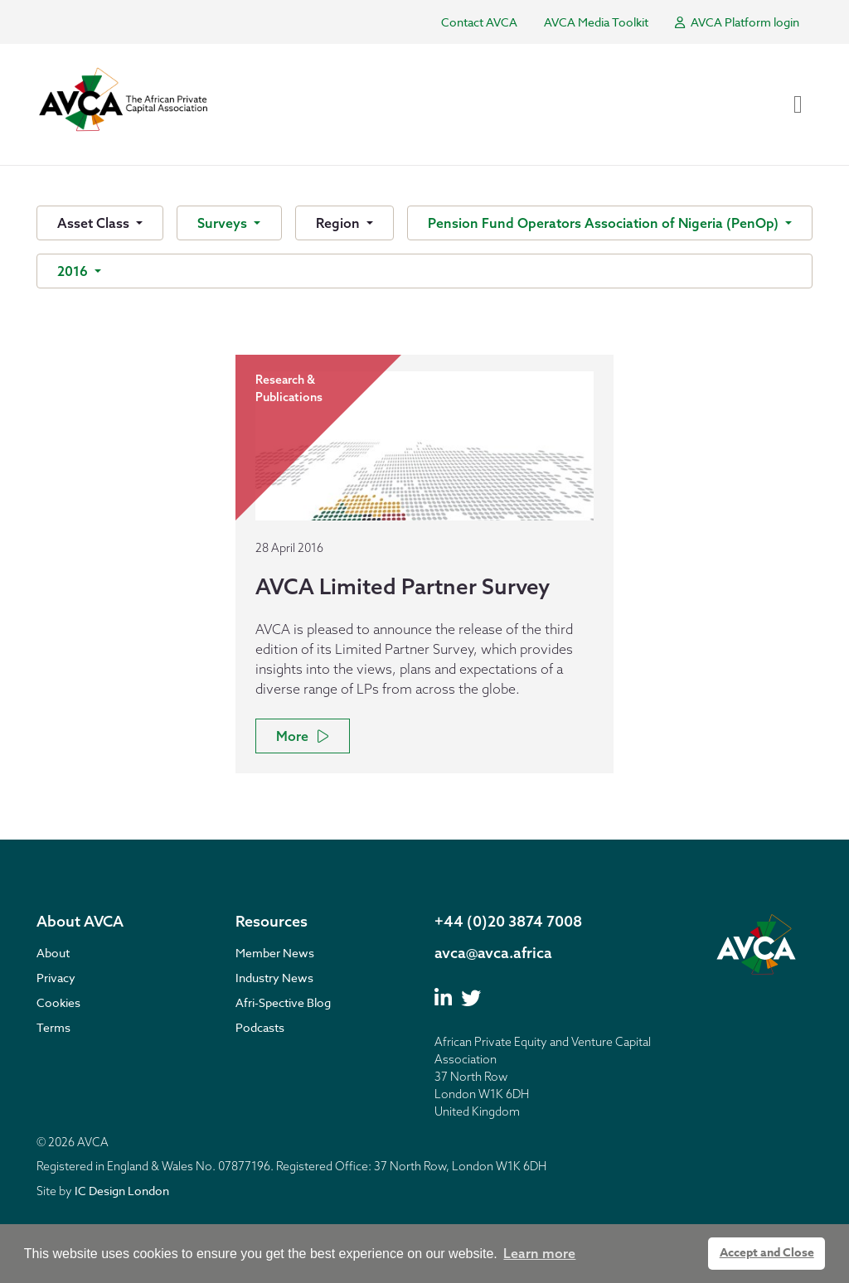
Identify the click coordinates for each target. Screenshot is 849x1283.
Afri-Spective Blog (283, 1002)
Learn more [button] (539, 1253)
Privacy (55, 977)
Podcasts (259, 1027)
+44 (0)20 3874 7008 (508, 921)
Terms (53, 1027)
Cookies (58, 1002)
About (53, 953)
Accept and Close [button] (767, 1252)
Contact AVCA (479, 22)
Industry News (274, 977)
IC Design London (122, 1190)
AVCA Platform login (737, 22)
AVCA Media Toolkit (596, 22)
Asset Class (95, 223)
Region (339, 223)
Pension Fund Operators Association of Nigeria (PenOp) (605, 223)
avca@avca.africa (493, 952)
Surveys (223, 223)
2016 (74, 271)
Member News (274, 953)
